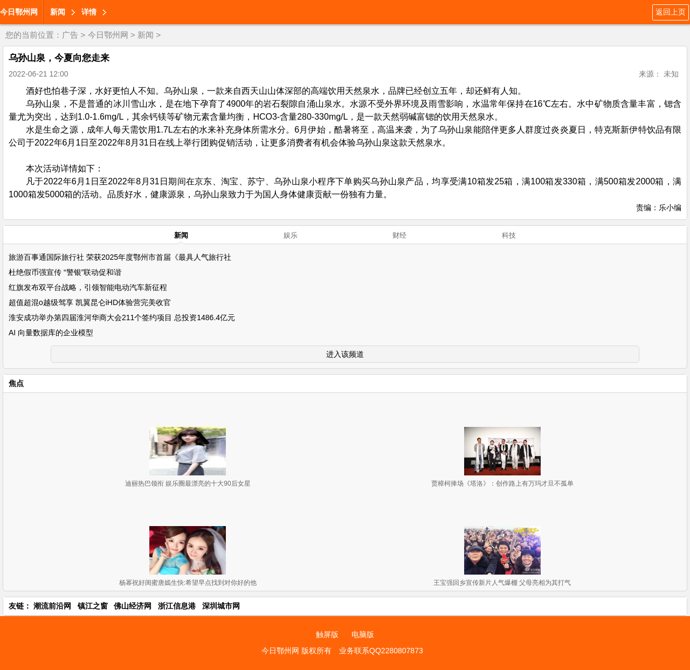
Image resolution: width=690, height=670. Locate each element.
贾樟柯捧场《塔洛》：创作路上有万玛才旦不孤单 (502, 483)
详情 (88, 12)
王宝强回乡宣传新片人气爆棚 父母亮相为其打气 (502, 582)
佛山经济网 (132, 606)
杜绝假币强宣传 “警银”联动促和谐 (65, 272)
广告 (70, 34)
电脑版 (362, 634)
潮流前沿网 (52, 606)
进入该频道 (345, 354)
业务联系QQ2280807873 (381, 650)
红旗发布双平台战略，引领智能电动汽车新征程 (88, 287)
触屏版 (327, 634)
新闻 (57, 12)
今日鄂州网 (19, 12)
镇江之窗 (93, 606)
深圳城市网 (221, 606)
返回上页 (671, 12)
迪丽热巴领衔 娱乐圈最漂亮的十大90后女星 (188, 483)
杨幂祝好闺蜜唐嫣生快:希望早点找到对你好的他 (188, 582)
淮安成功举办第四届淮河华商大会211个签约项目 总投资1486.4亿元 (122, 317)
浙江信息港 (177, 606)
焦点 (16, 383)
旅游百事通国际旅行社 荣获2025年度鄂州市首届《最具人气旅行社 (120, 257)
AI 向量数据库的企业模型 (51, 332)
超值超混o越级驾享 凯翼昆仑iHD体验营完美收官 (90, 302)
